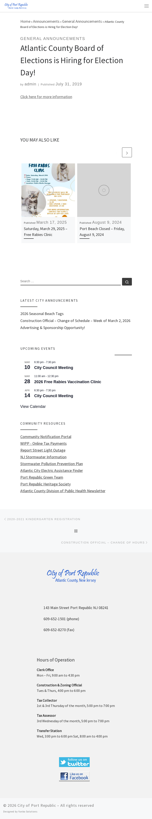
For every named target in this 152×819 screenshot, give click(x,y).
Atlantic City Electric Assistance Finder (51, 470)
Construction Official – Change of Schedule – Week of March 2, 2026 (75, 320)
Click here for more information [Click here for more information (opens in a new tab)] (46, 96)
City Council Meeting (53, 367)
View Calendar (33, 406)
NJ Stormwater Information (43, 457)
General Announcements (82, 21)
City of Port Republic (36, 805)
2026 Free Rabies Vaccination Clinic (67, 382)
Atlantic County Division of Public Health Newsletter (62, 490)
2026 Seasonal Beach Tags (42, 313)
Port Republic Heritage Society (45, 484)
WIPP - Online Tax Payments (43, 443)
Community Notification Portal (45, 436)
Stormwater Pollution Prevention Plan (51, 463)
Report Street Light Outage (42, 450)
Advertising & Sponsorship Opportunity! (52, 327)
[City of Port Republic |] (16, 5)
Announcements (46, 21)
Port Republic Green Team (41, 477)
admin (30, 84)
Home (25, 21)
